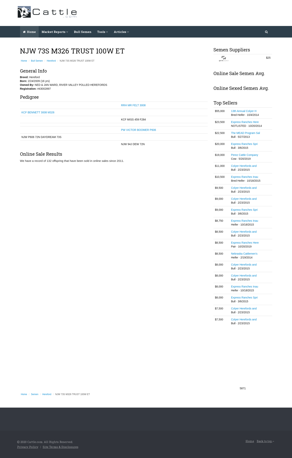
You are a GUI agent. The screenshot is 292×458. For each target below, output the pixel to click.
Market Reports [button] (55, 32)
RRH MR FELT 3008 (133, 105)
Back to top (265, 441)
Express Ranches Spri (244, 143)
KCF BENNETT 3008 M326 (38, 112)
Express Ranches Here (245, 122)
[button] (266, 32)
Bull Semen (82, 32)
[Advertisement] (205, 12)
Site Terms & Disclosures (60, 447)
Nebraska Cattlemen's (244, 253)
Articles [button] (121, 32)
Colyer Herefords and (244, 165)
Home (29, 32)
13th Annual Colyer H (243, 111)
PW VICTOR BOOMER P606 (138, 129)
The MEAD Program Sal (245, 133)
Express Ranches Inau (244, 176)
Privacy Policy (27, 447)
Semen (34, 394)
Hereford (51, 60)
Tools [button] (102, 32)
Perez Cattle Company (244, 154)
